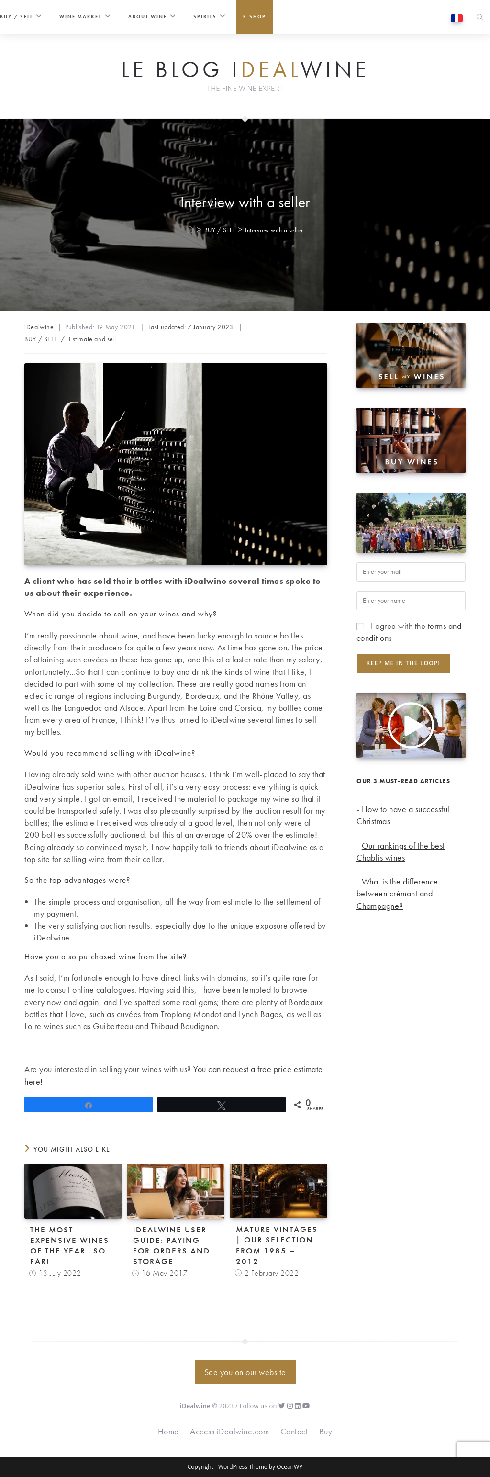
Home (168, 1431)
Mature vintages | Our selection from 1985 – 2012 (277, 1245)
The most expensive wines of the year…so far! (69, 1245)
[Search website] (480, 18)
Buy (326, 1431)
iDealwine (39, 327)
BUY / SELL (40, 339)
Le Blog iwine (245, 69)
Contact (294, 1431)
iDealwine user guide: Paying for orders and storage (171, 1245)
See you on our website (245, 1371)
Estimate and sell (93, 339)
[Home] (190, 230)
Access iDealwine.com (229, 1431)
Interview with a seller (274, 230)
